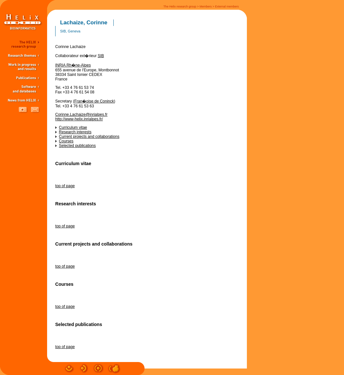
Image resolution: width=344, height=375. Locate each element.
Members (205, 6)
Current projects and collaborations (89, 136)
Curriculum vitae (73, 127)
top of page (65, 186)
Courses (66, 141)
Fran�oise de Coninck (94, 101)
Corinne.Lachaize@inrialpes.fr (81, 114)
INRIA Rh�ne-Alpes (73, 65)
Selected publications (77, 145)
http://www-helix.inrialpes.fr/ (79, 119)
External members (227, 6)
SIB (101, 56)
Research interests (75, 132)
